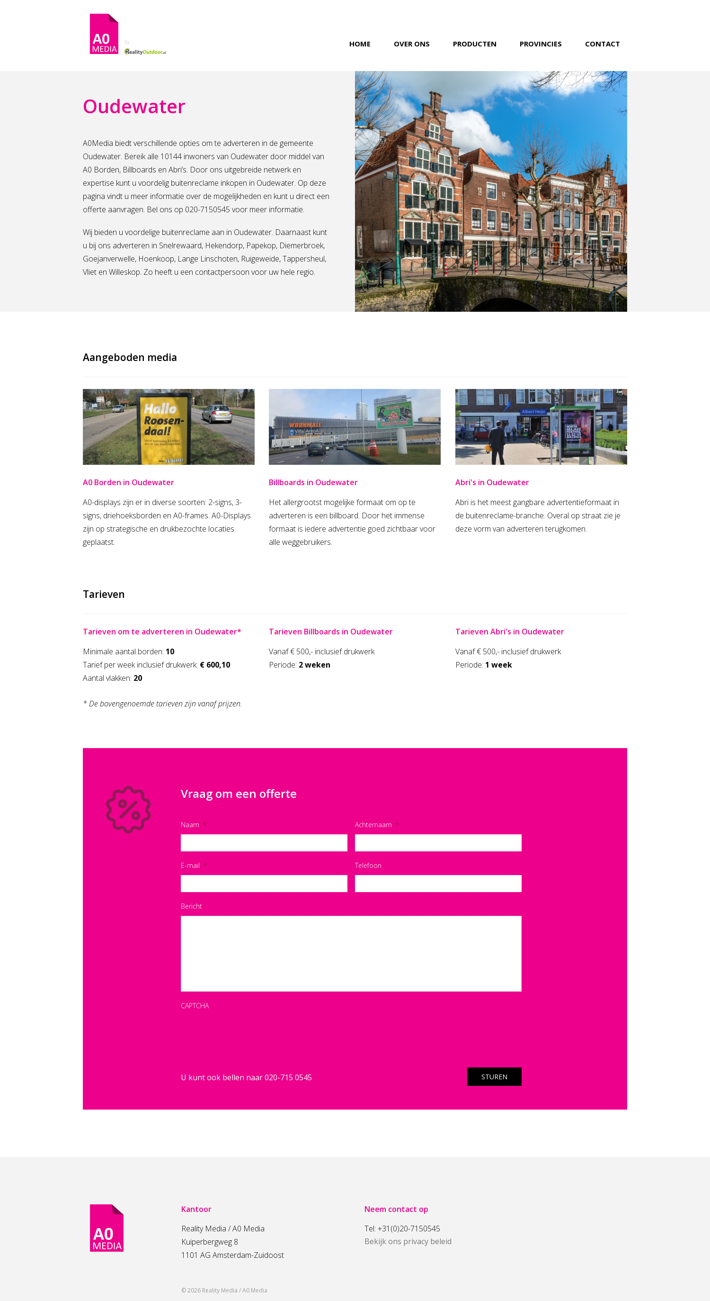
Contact (602, 43)
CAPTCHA (195, 1005)
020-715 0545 (288, 1077)
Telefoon (368, 865)
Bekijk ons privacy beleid (408, 1241)
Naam (193, 824)
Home (360, 43)
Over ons (412, 43)
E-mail (194, 865)
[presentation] (253, 1033)
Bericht (191, 906)
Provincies (541, 43)
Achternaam (377, 824)
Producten (475, 43)
